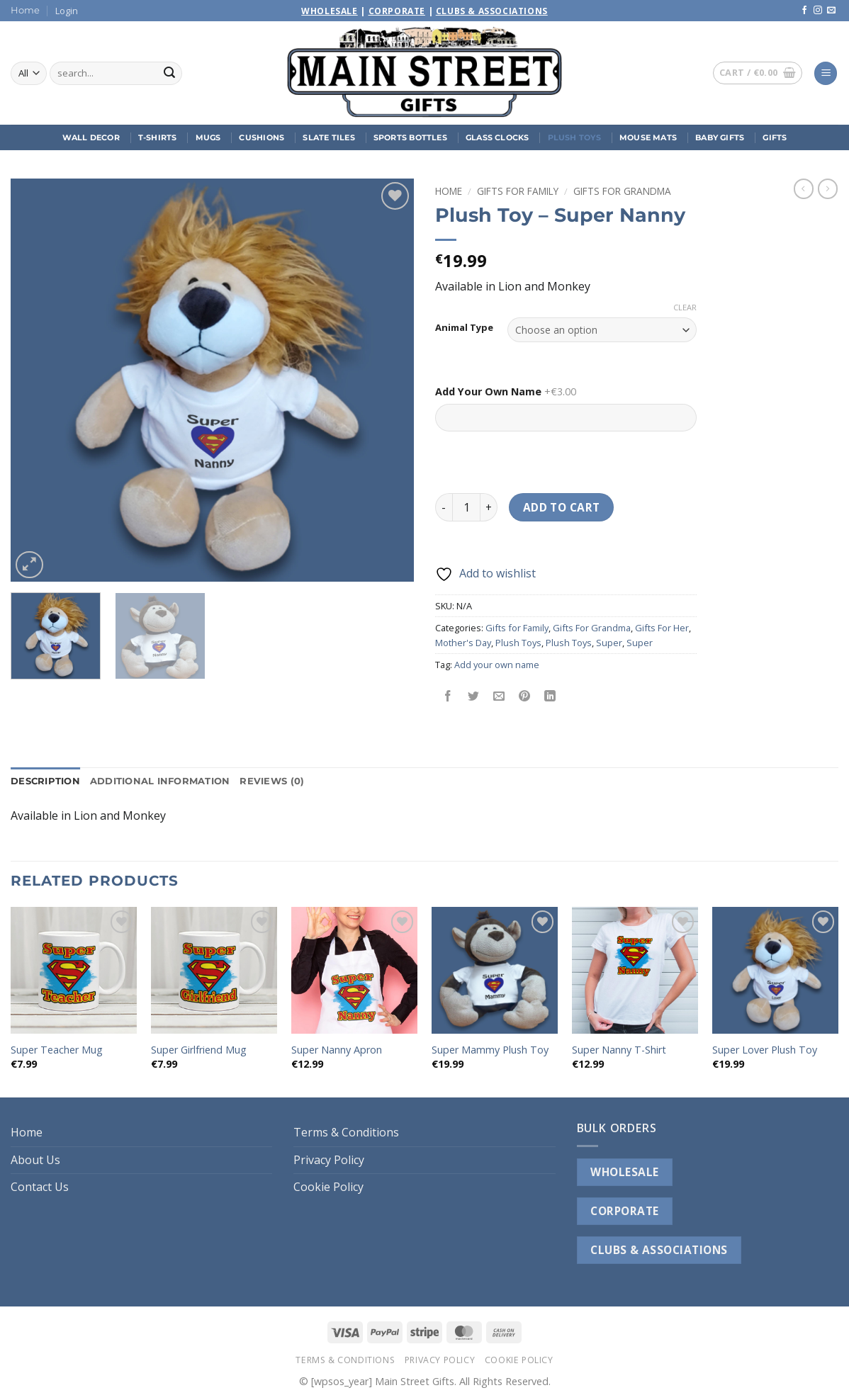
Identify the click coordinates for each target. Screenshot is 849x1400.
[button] (66, 10)
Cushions (261, 137)
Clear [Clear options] (685, 307)
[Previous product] (828, 188)
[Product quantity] (466, 507)
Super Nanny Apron (336, 1050)
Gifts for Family (517, 191)
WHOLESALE (624, 1172)
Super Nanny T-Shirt (619, 1050)
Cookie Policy (328, 1187)
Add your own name (496, 664)
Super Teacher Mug (57, 1050)
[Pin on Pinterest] (524, 696)
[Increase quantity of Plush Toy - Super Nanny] (488, 507)
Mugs (208, 137)
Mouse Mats (648, 137)
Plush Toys (574, 137)
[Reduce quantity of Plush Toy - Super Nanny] (443, 507)
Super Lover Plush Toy (764, 1050)
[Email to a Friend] (499, 696)
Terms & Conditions (346, 1132)
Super (609, 642)
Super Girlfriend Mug (199, 1050)
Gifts (775, 137)
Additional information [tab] (160, 781)
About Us (35, 1160)
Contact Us (40, 1187)
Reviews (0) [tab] (272, 781)
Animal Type (464, 328)
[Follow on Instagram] (818, 11)
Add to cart (561, 507)
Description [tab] (45, 781)
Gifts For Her (662, 627)
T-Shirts (157, 137)
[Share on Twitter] (473, 696)
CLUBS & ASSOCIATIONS (658, 1250)
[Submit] (169, 74)
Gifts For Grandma (622, 191)
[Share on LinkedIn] (550, 696)
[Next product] (804, 188)
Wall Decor (91, 137)
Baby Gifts (719, 137)
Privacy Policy (328, 1160)
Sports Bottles (410, 137)
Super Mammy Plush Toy (490, 1050)
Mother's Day (463, 642)
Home (25, 10)
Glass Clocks (497, 137)
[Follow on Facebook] (804, 11)
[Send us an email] (831, 11)
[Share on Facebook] (448, 696)
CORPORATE (624, 1211)
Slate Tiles (328, 137)
